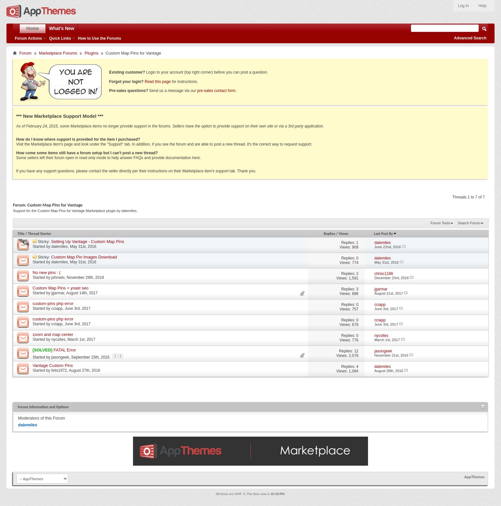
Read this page (158, 81)
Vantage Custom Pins (53, 365)
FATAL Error (65, 350)
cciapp (57, 308)
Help (482, 6)
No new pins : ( (47, 272)
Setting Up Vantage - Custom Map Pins (87, 241)
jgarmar (57, 293)
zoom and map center (53, 334)
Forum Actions (28, 38)
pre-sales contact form (216, 90)
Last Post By (385, 233)
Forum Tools (440, 223)
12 (356, 351)
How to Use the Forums (99, 38)
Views (343, 233)
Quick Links (60, 38)
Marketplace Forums (58, 53)
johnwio (58, 277)
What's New (61, 28)
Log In (463, 6)
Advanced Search (470, 38)
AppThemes (474, 476)
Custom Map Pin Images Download (84, 257)
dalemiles (59, 246)
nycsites (58, 339)
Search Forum (469, 223)
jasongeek (60, 357)
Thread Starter (39, 233)
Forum (25, 53)
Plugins (91, 53)
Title (21, 233)
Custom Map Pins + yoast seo (60, 288)
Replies (329, 233)
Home (32, 28)
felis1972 (59, 370)
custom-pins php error (53, 303)
